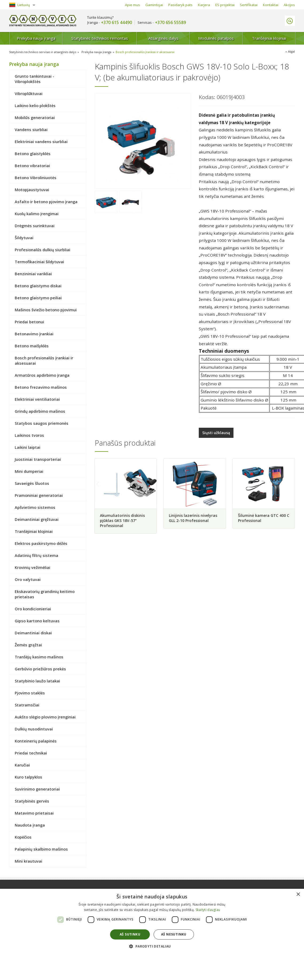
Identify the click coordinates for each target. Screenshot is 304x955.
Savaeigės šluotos (32, 483)
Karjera (204, 4)
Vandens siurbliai (31, 129)
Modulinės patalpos (216, 38)
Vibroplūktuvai (28, 93)
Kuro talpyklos (28, 777)
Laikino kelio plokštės (35, 105)
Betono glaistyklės (32, 153)
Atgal (291, 51)
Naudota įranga (30, 825)
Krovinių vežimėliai (32, 567)
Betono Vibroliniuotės (35, 177)
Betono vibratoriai (32, 165)
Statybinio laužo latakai (37, 680)
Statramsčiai (27, 705)
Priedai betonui (29, 321)
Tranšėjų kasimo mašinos (39, 656)
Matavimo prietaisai (34, 813)
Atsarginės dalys (163, 38)
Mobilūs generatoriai (35, 117)
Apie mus (132, 4)
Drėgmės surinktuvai (34, 225)
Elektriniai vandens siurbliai (41, 141)
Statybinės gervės (32, 801)
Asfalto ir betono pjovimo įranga (46, 201)
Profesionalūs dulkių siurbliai (42, 249)
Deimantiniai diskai (33, 632)
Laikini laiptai (27, 447)
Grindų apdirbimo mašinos (40, 411)
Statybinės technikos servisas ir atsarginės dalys (42, 52)
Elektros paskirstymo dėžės (41, 543)
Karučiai (22, 765)
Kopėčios (23, 837)
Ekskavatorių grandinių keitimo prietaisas (45, 594)
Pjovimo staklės (30, 692)
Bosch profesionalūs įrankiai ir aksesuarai (145, 52)
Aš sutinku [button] (130, 934)
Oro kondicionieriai (33, 608)
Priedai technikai (31, 753)
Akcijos (289, 4)
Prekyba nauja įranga (36, 38)
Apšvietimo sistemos (35, 507)
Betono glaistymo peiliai (38, 297)
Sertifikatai (249, 4)
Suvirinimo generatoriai (37, 789)
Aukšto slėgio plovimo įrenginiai (45, 717)
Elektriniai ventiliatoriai (37, 399)
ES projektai (225, 4)
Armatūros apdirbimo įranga (42, 375)
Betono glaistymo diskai (38, 285)
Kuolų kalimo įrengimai (37, 213)
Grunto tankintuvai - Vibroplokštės (34, 78)
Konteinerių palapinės (36, 741)
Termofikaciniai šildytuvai (39, 261)
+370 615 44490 (116, 22)
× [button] (298, 895)
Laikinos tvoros (29, 435)
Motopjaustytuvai (32, 189)
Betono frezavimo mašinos (41, 387)
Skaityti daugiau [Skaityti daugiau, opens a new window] (208, 909)
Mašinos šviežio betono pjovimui (46, 309)
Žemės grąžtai (28, 644)
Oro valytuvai (28, 579)
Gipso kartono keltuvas (37, 620)
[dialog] (152, 922)
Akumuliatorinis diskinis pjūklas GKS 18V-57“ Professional (122, 520)
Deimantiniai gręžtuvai (37, 519)
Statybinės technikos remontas (99, 38)
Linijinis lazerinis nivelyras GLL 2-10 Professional (193, 518)
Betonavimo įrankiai (34, 333)
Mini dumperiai (29, 471)
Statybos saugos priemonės (41, 423)
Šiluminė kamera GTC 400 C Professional (263, 518)
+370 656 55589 (170, 22)
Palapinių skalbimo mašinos (41, 849)
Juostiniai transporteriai (38, 459)
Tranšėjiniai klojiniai (269, 38)
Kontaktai (270, 4)
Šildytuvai (24, 237)
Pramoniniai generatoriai (39, 495)
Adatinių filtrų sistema (36, 555)
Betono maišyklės (32, 345)
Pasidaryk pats (180, 4)
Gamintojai (154, 4)
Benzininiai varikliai (33, 273)
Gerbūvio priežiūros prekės (40, 668)
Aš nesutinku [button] (173, 934)
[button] (152, 946)
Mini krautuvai (28, 861)
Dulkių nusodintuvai (34, 729)
